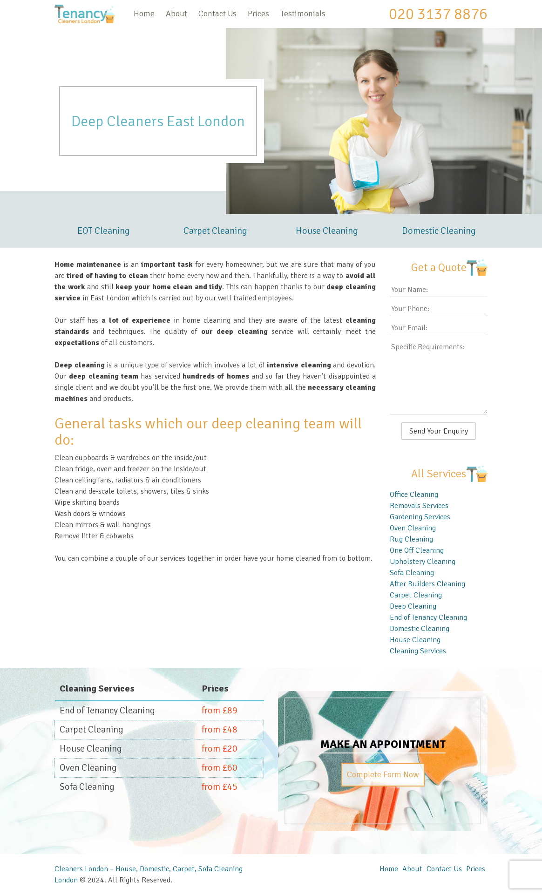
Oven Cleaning (413, 528)
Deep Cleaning (413, 606)
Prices (258, 13)
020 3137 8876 (438, 14)
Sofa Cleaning (412, 572)
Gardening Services (420, 517)
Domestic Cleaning (439, 231)
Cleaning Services (418, 651)
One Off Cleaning (417, 550)
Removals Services (419, 505)
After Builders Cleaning (427, 584)
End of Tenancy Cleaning (428, 617)
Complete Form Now (383, 774)
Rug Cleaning (411, 539)
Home (144, 13)
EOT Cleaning (103, 231)
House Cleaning (327, 231)
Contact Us (217, 13)
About (176, 13)
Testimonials (302, 13)
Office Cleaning (414, 494)
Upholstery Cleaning (422, 561)
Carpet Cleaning (215, 231)
